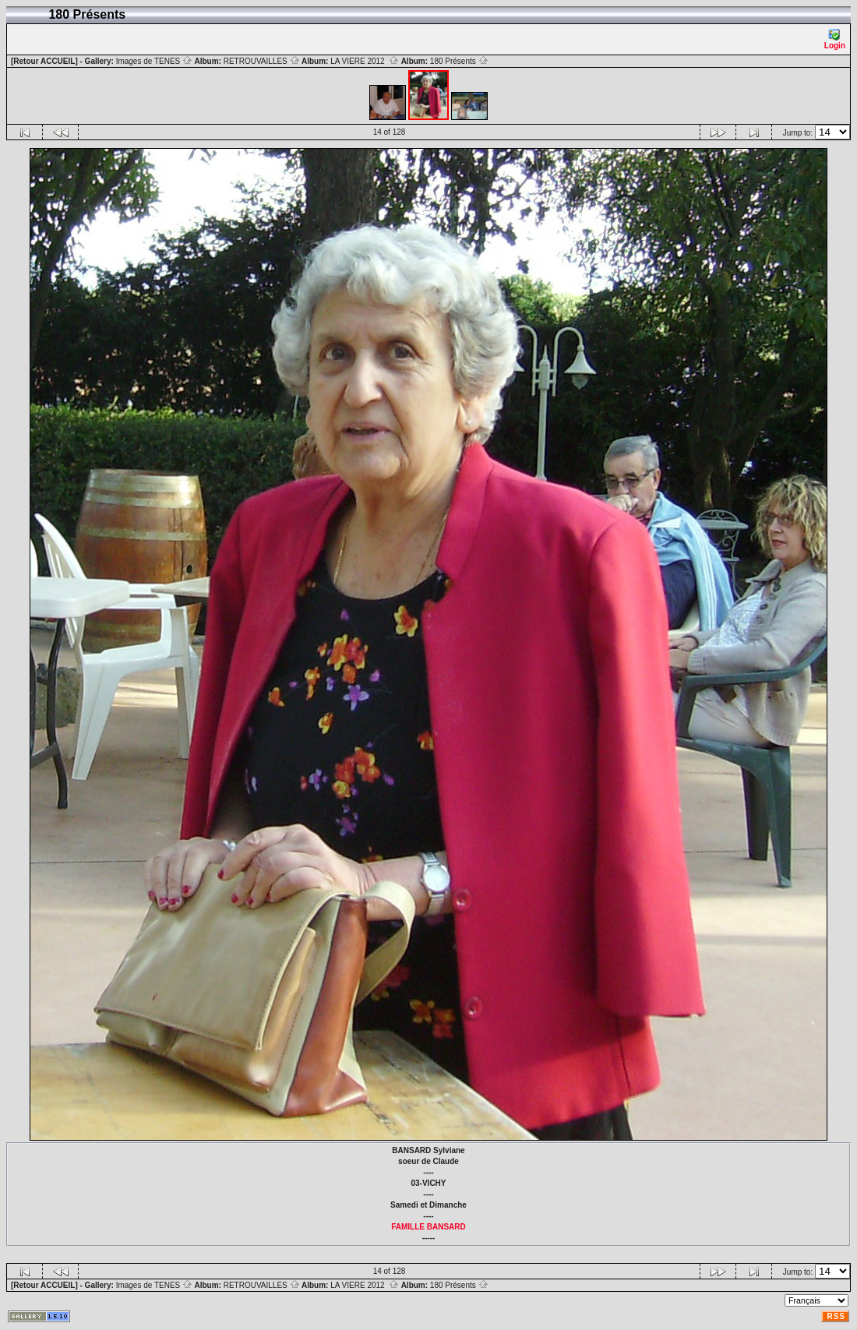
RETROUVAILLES (262, 61)
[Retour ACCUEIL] (44, 61)
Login (834, 39)
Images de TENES (154, 61)
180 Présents (459, 61)
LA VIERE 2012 (364, 61)
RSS (836, 1316)
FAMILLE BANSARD (428, 1226)
